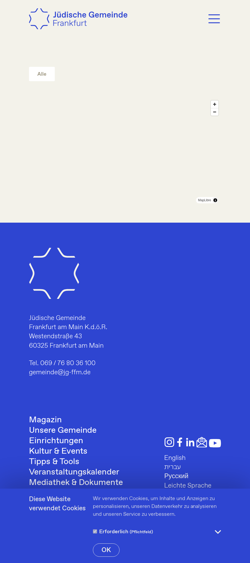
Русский (176, 476)
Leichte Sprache (187, 485)
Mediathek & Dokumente (76, 482)
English (175, 458)
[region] (125, 152)
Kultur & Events (58, 451)
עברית (172, 467)
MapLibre (204, 200)
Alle (41, 74)
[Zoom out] (214, 112)
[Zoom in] (214, 104)
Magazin (45, 419)
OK (106, 550)
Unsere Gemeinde (63, 430)
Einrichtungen (56, 440)
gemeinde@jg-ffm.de (60, 372)
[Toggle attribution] (215, 200)
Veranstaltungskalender (74, 472)
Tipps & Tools (54, 461)
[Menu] (214, 19)
